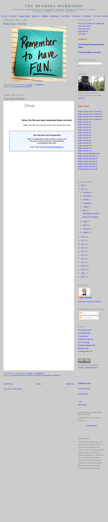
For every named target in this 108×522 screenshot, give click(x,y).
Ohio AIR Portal (84, 389)
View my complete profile (90, 302)
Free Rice (65, 16)
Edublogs (55, 16)
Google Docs (24, 16)
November (87, 196)
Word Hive (82, 34)
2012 (83, 259)
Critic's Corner (9, 16)
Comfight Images (84, 333)
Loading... (47, 236)
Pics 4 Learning (83, 343)
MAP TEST (82, 405)
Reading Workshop (23, 87)
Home (39, 384)
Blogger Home (83, 349)
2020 (83, 186)
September (87, 204)
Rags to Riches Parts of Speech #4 (90, 120)
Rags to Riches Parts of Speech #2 (90, 114)
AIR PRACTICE (84, 384)
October (86, 200)
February (86, 229)
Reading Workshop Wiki (87, 346)
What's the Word (84, 29)
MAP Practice (83, 394)
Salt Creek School (84, 26)
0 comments (39, 85)
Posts (83, 313)
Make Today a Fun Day (14, 24)
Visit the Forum (91, 426)
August (85, 207)
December (87, 193)
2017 (83, 241)
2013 (83, 255)
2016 (83, 245)
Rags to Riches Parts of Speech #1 (90, 112)
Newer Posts (7, 384)
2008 (83, 274)
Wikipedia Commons (85, 340)
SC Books (86, 16)
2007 (83, 277)
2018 (83, 237)
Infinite (76, 16)
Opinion (30, 376)
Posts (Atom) (17, 389)
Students (56, 376)
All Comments (86, 318)
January (86, 233)
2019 (83, 189)
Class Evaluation (18, 376)
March (85, 225)
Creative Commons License (88, 368)
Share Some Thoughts (14, 99)
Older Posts (70, 384)
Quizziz (35, 16)
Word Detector (83, 32)
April (85, 222)
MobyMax (45, 16)
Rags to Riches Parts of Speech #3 (90, 117)
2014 (83, 252)
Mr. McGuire (86, 298)
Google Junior (83, 337)
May (85, 211)
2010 (83, 266)
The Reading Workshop (54, 6)
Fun (12, 87)
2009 (83, 270)
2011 (83, 263)
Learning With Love (85, 352)
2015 (83, 248)
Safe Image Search (84, 330)
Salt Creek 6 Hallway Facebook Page (91, 24)
